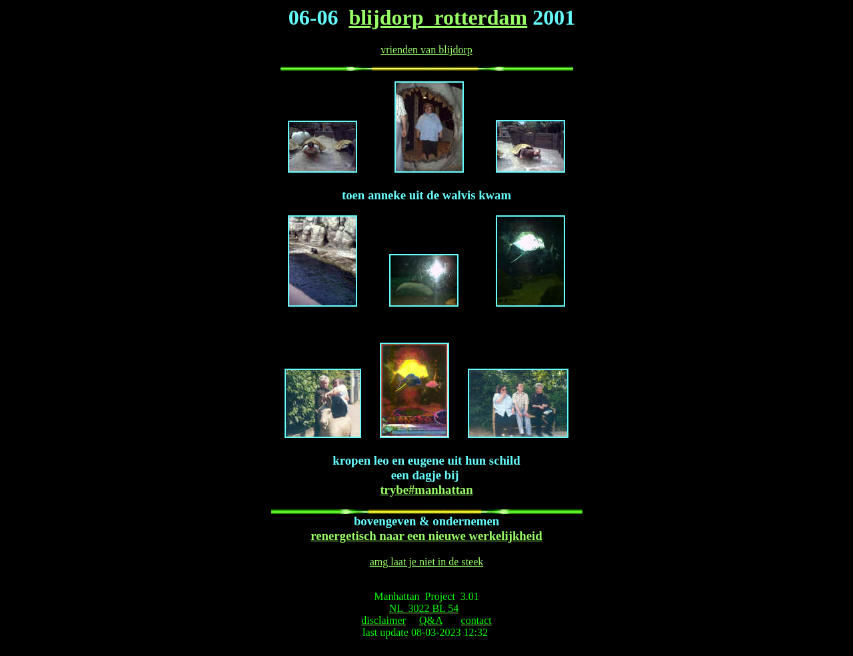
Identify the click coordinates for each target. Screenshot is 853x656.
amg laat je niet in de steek (427, 561)
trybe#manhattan (426, 490)
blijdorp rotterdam (438, 17)
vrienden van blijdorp (426, 49)
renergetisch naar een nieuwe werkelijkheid (426, 536)
